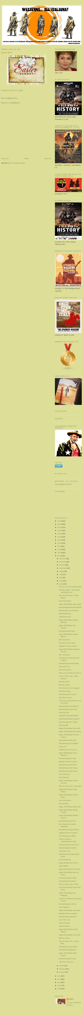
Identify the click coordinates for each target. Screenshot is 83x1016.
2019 (59, 540)
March (61, 966)
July (60, 574)
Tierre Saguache (64, 907)
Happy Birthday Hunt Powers (68, 863)
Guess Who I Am (64, 666)
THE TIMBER (63, 866)
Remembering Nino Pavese (67, 881)
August (61, 571)
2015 (59, 553)
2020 (59, 537)
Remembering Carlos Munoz (68, 947)
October (62, 565)
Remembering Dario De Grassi (68, 845)
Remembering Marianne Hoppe (69, 663)
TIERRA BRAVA (64, 926)
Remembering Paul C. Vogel (68, 722)
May (61, 581)
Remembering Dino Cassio (67, 959)
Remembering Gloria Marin (68, 765)
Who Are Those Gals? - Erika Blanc (70, 786)
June (61, 577)
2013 (59, 976)
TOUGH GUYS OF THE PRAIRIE (70, 587)
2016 (59, 549)
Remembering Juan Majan (67, 836)
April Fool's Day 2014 (66, 962)
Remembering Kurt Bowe (67, 631)
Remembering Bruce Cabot (67, 758)
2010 (59, 985)
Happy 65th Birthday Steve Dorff (69, 728)
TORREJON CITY (65, 617)
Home (27, 158)
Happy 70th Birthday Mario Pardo (70, 807)
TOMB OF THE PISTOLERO (68, 716)
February (62, 969)
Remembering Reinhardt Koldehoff (70, 607)
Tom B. (71, 999)
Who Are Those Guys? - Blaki (68, 884)
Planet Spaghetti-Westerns (63, 484)
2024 (59, 524)
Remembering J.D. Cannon (67, 694)
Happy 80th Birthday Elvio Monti (69, 869)
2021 (59, 534)
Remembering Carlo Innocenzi (68, 610)
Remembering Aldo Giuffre (67, 878)
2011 (59, 982)
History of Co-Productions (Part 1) (70, 673)
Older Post (48, 158)
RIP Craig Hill (63, 725)
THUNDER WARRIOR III (67, 950)
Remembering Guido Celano (68, 771)
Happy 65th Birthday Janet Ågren (69, 910)
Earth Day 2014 (64, 712)
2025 (59, 521)
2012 (59, 979)
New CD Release (64, 655)
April (61, 584)
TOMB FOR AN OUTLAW (68, 750)
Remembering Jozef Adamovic (68, 706)
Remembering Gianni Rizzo (68, 917)
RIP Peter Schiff (64, 682)
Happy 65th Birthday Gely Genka (69, 935)
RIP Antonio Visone (65, 697)
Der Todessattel (64, 777)
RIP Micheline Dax (65, 614)
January (62, 972)
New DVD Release (65, 601)
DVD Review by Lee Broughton (69, 688)
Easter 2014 (62, 746)
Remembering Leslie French (68, 709)
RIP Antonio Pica (64, 640)
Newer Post (5, 158)
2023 (59, 527)
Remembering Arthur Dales (67, 740)
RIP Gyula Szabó (64, 923)
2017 (59, 546)
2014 (59, 556)
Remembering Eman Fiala (67, 821)
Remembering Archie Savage (68, 768)
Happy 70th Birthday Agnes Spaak (70, 604)
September (63, 568)
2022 (59, 530)
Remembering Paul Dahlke (67, 848)
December (62, 558)
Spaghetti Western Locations (68, 646)
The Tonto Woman (65, 691)
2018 (59, 543)
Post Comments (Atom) (17, 163)
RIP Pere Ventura (64, 938)
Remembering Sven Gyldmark (68, 743)
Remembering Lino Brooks (67, 904)
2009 (59, 989)
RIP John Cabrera (64, 685)
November (62, 562)
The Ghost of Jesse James (67, 643)
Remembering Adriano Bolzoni (69, 829)
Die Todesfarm (63, 803)
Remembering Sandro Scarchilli (69, 719)
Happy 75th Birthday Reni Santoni (70, 731)
